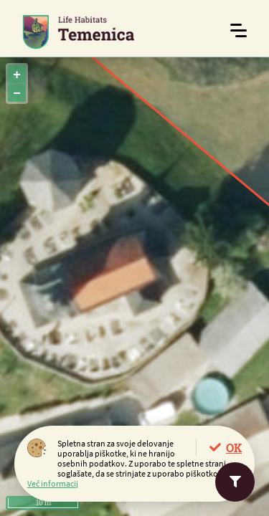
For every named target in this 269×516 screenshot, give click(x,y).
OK (234, 447)
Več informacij (52, 483)
